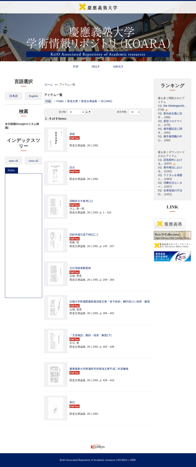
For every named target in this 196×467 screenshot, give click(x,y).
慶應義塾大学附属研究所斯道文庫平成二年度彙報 (98, 368)
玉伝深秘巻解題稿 (80, 268)
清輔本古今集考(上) (81, 200)
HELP (95, 66)
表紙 (72, 133)
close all (33, 160)
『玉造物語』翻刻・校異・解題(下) (90, 335)
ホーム (49, 84)
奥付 (72, 402)
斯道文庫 (72, 101)
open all (13, 160)
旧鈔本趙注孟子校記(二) (83, 234)
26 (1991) (106, 101)
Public (11, 170)
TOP (75, 66)
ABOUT (118, 66)
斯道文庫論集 (89, 101)
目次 (72, 167)
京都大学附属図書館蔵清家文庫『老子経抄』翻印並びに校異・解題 (109, 301)
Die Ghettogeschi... (174, 105)
